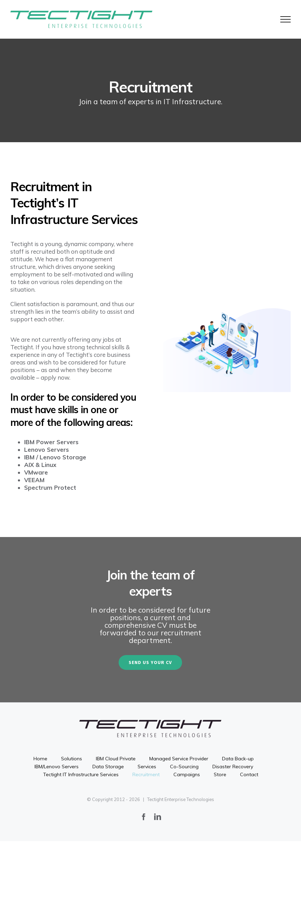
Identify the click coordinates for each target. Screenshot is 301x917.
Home (40, 758)
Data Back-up (238, 758)
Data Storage (108, 766)
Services (147, 766)
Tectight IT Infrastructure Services (81, 774)
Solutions (71, 758)
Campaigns (186, 774)
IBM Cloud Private (116, 758)
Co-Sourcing (184, 766)
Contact (249, 774)
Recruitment (146, 774)
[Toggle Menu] (286, 19)
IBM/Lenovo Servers (56, 766)
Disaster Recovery (232, 766)
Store (220, 774)
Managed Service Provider (178, 758)
